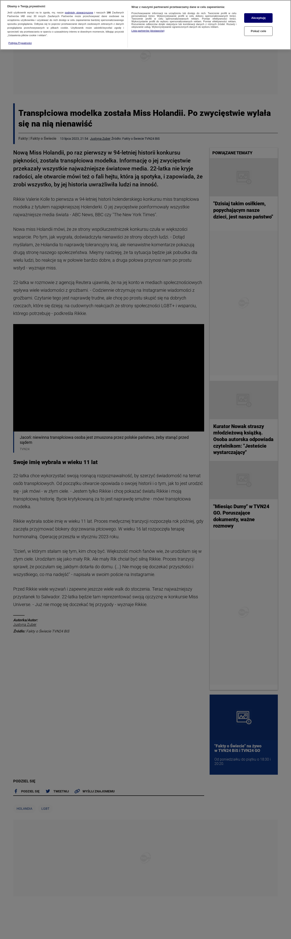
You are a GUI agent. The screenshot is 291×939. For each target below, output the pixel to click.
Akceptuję (258, 13)
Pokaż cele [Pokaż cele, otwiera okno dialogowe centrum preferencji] (258, 27)
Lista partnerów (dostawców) (147, 26)
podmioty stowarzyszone (79, 8)
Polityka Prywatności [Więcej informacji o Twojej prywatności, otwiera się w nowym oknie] (20, 39)
